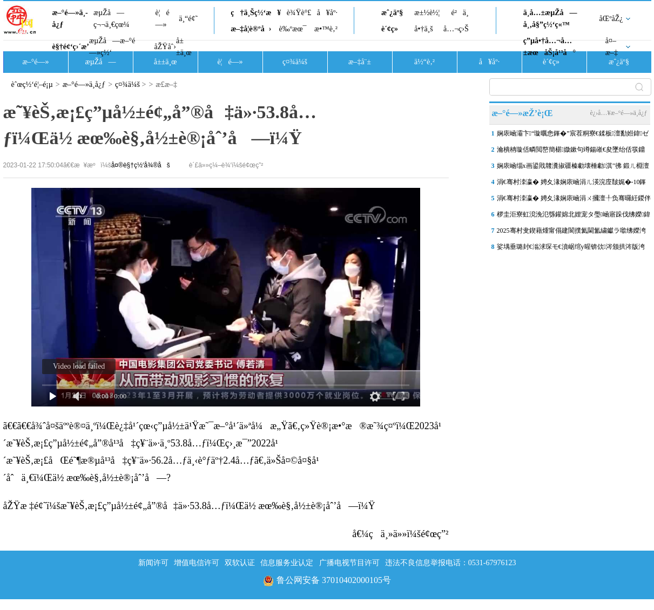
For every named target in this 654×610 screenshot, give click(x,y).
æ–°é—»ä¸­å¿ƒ (70, 19)
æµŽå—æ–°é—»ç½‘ (112, 47)
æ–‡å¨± (359, 62)
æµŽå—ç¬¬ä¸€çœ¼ (111, 19)
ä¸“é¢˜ (188, 19)
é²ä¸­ (459, 13)
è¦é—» (163, 19)
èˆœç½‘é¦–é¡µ (32, 84)
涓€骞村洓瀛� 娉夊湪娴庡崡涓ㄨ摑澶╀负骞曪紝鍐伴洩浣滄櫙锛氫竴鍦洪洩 (574, 200)
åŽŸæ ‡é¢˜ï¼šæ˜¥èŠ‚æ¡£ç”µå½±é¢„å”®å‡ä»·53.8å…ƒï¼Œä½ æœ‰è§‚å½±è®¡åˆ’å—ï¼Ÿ (189, 505)
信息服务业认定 (286, 563)
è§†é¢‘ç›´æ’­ (70, 47)
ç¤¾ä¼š (294, 62)
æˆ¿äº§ (392, 13)
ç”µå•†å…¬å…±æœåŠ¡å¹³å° (549, 47)
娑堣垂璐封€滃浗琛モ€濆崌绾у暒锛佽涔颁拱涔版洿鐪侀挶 (571, 249)
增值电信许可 (196, 563)
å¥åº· (327, 13)
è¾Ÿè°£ (299, 13)
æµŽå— (100, 62)
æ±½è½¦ (427, 13)
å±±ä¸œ (184, 47)
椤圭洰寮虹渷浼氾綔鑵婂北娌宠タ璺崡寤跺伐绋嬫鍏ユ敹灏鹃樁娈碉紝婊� (574, 216)
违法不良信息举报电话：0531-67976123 (450, 563)
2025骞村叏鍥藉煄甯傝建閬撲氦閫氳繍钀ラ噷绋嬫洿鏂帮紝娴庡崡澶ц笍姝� (571, 233)
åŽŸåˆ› (165, 47)
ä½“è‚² (424, 62)
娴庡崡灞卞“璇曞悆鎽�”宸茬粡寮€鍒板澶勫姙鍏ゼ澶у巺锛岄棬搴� (573, 135)
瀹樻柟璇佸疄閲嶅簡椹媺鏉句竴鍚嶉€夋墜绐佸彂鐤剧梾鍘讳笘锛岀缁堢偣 (571, 152)
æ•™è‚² (326, 29)
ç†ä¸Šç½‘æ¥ (256, 13)
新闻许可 (153, 563)
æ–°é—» (35, 62)
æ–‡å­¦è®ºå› (251, 29)
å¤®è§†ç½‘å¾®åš (140, 165)
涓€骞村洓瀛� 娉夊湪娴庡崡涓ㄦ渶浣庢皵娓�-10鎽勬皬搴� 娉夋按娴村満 (571, 184)
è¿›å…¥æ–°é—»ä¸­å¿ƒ (618, 113)
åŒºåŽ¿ (611, 19)
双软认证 (240, 563)
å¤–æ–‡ (611, 47)
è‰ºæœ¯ (293, 29)
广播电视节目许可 (349, 563)
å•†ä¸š (423, 29)
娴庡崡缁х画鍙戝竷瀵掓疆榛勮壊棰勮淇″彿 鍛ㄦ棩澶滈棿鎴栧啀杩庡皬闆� (573, 168)
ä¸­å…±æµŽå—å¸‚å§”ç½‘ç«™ (550, 19)
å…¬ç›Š (456, 29)
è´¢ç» (392, 29)
